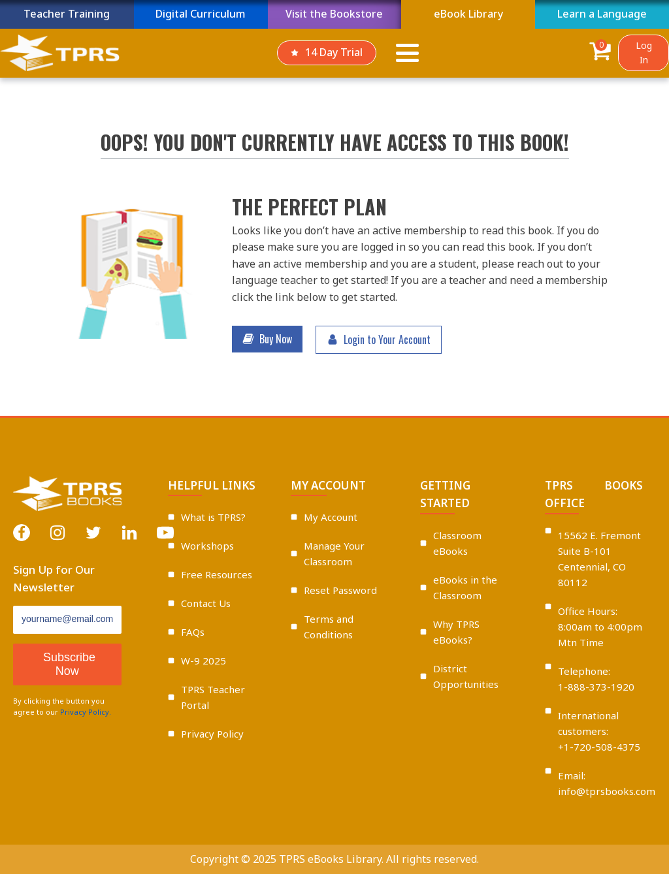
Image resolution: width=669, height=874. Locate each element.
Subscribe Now (69, 664)
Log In (644, 52)
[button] (267, 339)
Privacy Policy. (85, 712)
